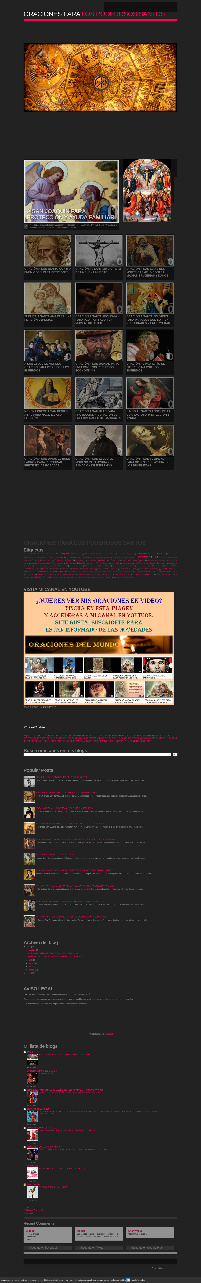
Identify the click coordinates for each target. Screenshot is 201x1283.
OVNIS (30, 1052)
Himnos (60, 557)
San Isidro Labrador (147, 563)
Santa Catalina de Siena (170, 569)
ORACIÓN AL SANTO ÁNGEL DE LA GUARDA (56, 855)
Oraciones (143, 557)
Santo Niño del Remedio (40, 577)
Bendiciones (152, 554)
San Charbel (127, 560)
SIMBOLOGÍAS (33, 1185)
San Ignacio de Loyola (130, 563)
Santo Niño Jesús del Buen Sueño (64, 577)
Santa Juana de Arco (115, 571)
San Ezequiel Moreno (87, 563)
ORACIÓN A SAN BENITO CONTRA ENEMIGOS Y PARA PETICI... (56, 957)
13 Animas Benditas (30, 554)
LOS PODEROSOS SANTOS (94, 14)
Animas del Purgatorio (126, 554)
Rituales (26, 560)
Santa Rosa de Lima (45, 574)
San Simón (65, 569)
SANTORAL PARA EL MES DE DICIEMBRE (132, 741)
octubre (32, 950)
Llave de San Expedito (102, 557)
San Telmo (75, 569)
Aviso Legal (28, 1213)
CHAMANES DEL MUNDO (38, 1109)
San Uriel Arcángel (88, 569)
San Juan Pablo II (75, 566)
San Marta (157, 566)
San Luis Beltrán (129, 566)
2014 (29, 973)
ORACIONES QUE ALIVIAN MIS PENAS (44, 1147)
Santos (80, 577)
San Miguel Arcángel (172, 566)
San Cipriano (139, 560)
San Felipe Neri (103, 563)
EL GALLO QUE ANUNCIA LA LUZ (53, 1187)
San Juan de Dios (59, 566)
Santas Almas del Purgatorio (66, 574)
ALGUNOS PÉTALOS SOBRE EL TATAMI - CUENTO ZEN (62, 1168)
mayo (31, 963)
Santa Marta (176, 571)
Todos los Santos (104, 577)
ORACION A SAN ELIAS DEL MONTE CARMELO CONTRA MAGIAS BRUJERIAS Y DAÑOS (75, 886)
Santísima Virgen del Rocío (102, 574)
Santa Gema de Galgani (97, 571)
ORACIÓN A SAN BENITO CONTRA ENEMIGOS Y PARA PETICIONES (66, 793)
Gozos (52, 557)
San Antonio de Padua (63, 560)
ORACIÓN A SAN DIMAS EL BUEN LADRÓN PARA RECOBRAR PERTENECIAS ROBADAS (75, 839)
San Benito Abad (104, 560)
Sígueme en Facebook (48, 1248)
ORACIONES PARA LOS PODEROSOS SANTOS (84, 543)
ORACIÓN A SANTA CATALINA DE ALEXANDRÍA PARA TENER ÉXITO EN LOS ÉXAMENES (75, 870)
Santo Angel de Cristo (122, 574)
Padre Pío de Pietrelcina (168, 557)
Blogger (110, 1034)
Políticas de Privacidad (33, 1210)
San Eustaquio (58, 563)
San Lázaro (104, 566)
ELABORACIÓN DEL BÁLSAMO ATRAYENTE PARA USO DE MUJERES (68, 1130)
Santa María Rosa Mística (160, 571)
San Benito (91, 560)
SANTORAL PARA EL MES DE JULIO (105, 738)
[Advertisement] (100, 31)
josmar (81, 1231)
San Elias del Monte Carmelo (41, 563)
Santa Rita (30, 574)
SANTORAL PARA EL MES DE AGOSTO (138, 738)
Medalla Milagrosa (119, 557)
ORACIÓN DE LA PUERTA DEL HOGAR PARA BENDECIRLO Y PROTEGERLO (71, 1092)
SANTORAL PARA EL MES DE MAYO (39, 738)
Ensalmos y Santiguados (39, 557)
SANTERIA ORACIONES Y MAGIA (42, 1071)
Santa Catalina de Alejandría (149, 569)
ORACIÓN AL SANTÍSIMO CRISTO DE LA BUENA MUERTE (62, 777)
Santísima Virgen (84, 574)
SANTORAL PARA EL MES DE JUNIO (72, 738)
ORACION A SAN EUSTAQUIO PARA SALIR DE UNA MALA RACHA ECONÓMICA (71, 917)
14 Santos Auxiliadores (47, 554)
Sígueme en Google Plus (150, 1248)
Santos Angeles (91, 577)
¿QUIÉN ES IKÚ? (46, 1073)
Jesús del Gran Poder (85, 557)
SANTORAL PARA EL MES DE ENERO (54, 735)
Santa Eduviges (42, 571)
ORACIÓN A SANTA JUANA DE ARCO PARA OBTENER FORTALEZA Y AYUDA (70, 824)
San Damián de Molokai (155, 560)
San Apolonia (79, 560)
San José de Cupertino (42, 566)
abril (31, 966)
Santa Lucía (129, 571)
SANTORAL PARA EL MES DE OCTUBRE (57, 741)
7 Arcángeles (63, 554)
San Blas (117, 560)
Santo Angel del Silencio (164, 574)
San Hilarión (116, 563)
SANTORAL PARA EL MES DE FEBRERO (89, 735)
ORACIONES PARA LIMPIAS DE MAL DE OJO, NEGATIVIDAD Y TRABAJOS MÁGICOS (65, 1090)
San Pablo (45, 569)
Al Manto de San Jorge (92, 554)
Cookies (27, 1207)
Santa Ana (113, 569)
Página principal (30, 735)
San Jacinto (162, 563)
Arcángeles (140, 554)
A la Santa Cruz (76, 554)
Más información (138, 1280)
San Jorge (27, 566)
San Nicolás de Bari (32, 569)
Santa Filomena (57, 571)
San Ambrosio (47, 560)
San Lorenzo (116, 566)
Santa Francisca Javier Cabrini (76, 571)
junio (31, 960)
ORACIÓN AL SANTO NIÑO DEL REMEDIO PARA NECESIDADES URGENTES (70, 901)
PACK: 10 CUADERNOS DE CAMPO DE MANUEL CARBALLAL (64, 1054)
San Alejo (35, 560)
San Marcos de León (145, 566)
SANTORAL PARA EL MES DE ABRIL (157, 735)
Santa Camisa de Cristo (129, 569)
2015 (29, 947)
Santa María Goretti (142, 571)
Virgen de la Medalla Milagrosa (123, 577)
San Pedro (55, 569)
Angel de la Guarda (109, 554)
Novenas (131, 557)
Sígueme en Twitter (99, 1248)
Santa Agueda (102, 569)
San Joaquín (173, 563)
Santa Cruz (30, 571)
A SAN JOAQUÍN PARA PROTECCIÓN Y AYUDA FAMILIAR (53, 953)
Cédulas (161, 554)
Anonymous (135, 1231)
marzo (32, 970)
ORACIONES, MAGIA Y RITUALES (42, 1128)
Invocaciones (70, 557)
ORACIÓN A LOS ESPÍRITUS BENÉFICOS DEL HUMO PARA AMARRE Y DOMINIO (73, 1149)
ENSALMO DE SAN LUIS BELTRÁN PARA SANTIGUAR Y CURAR (64, 808)
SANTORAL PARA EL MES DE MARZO (124, 735)
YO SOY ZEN (32, 1166)
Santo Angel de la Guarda (143, 574)
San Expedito (71, 563)
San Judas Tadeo (90, 566)
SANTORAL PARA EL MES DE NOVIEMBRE (94, 741)
